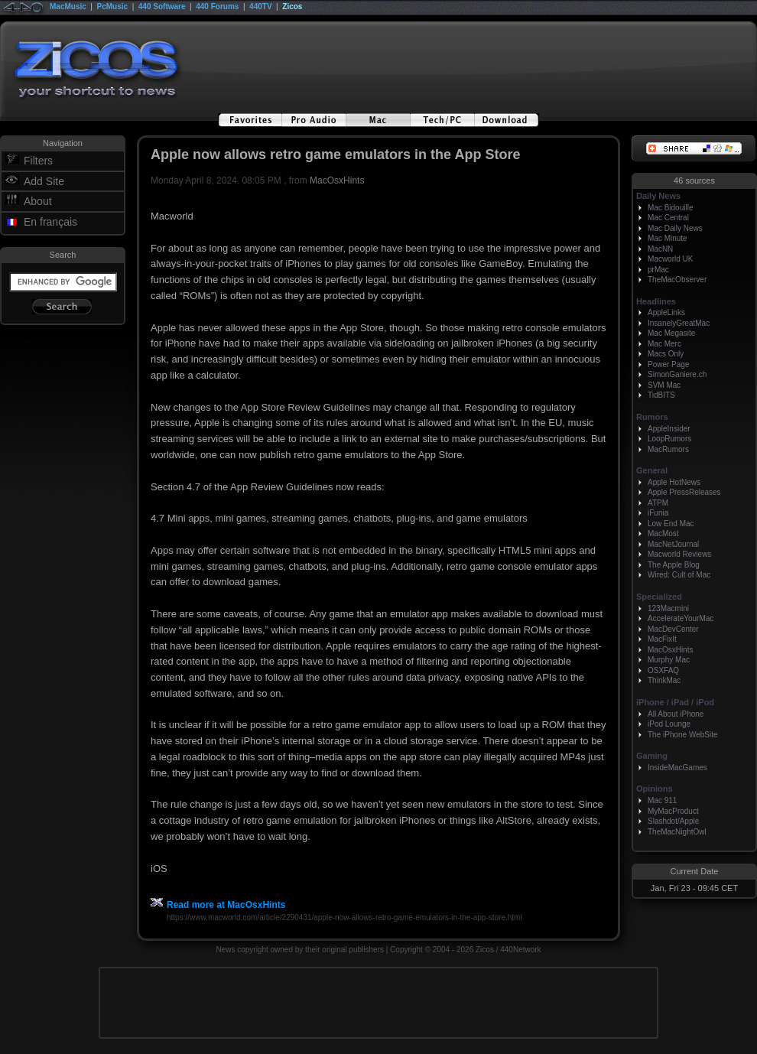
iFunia (658, 513)
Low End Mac (671, 523)
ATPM (658, 503)
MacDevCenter (673, 629)
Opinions (654, 788)
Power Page (668, 364)
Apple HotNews (674, 482)
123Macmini (668, 608)
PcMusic (112, 6)
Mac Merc (664, 344)
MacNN (660, 249)
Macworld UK (670, 259)
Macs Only (666, 354)
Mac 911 (662, 800)
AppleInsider (669, 429)
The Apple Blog (674, 565)
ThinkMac (664, 680)
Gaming (652, 755)
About (38, 201)
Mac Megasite (671, 333)
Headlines (656, 301)
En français (50, 222)
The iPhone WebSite (683, 734)
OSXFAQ (663, 670)
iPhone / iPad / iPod (675, 702)
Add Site (44, 181)
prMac (658, 269)
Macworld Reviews (679, 554)
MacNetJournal (673, 544)
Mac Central (668, 217)
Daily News (658, 195)
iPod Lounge (669, 724)
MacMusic (68, 6)
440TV (260, 6)
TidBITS (661, 395)
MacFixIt (662, 639)
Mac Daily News (675, 228)
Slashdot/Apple (673, 821)
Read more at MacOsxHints (218, 904)
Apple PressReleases (684, 492)
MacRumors (668, 449)
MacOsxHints (337, 180)
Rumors (652, 416)
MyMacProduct (673, 811)
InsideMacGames (677, 767)
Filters (38, 161)
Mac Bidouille (670, 207)
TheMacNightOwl (677, 832)
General (652, 470)
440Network (520, 949)
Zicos (292, 6)
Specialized (659, 596)
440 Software (162, 6)
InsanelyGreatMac (679, 323)
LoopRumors (669, 438)
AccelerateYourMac (680, 618)
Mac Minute (667, 238)
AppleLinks (666, 312)
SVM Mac (664, 385)
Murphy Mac (669, 659)
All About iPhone (675, 714)
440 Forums (217, 6)
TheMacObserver (677, 279)
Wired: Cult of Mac (679, 575)
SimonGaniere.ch (677, 374)
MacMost (663, 533)
